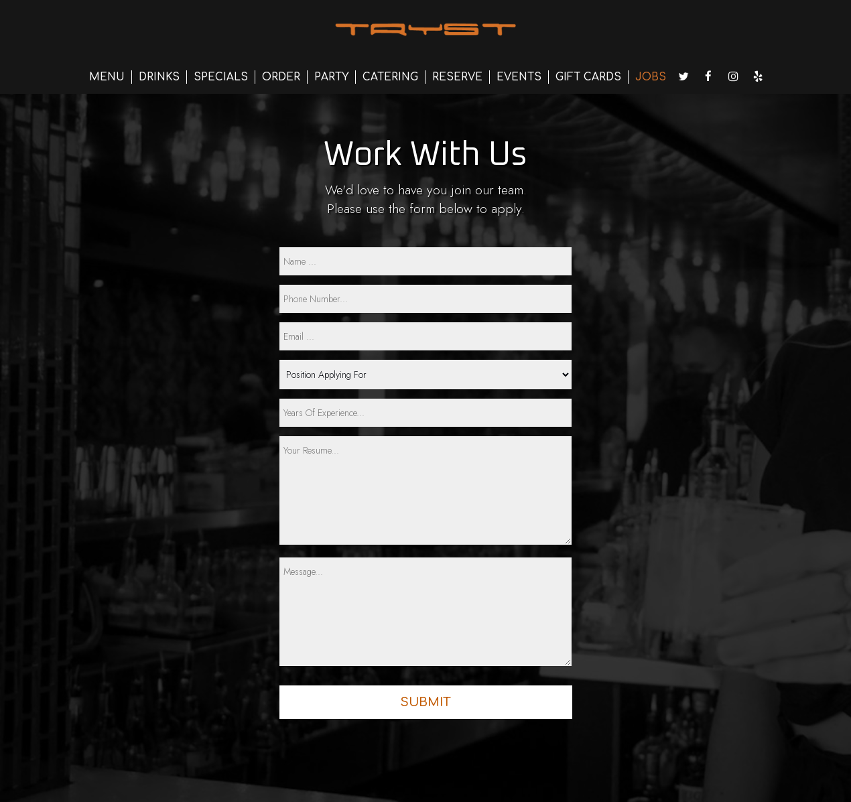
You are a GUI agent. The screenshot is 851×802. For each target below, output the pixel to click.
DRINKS (159, 77)
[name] (425, 261)
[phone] (425, 299)
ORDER (281, 77)
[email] (425, 336)
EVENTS (519, 77)
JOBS (650, 77)
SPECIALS (221, 77)
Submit (425, 702)
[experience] (425, 413)
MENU (107, 77)
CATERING (390, 77)
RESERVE (457, 77)
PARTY (331, 77)
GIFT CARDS (588, 77)
